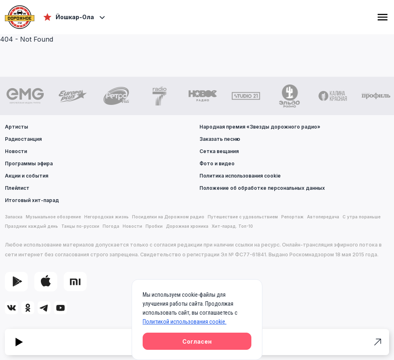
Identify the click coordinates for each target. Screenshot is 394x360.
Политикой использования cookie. (184, 321)
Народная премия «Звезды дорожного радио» (259, 127)
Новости (16, 151)
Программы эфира (29, 163)
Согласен (197, 341)
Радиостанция (23, 139)
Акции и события (26, 176)
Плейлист (17, 188)
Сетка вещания (219, 151)
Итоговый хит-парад (32, 200)
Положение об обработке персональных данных (262, 188)
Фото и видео (217, 163)
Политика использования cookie (240, 176)
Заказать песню (219, 139)
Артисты (16, 127)
